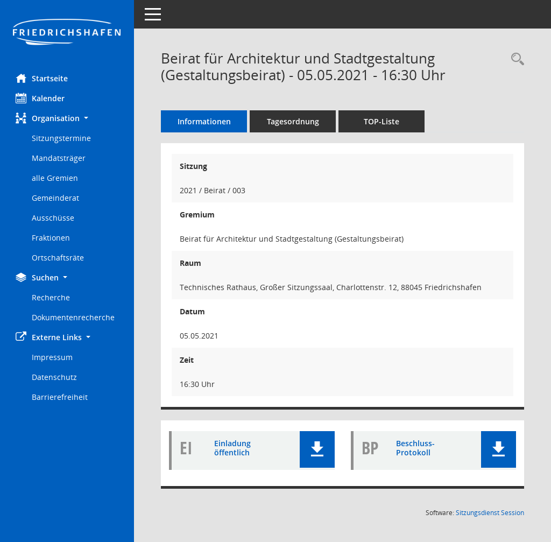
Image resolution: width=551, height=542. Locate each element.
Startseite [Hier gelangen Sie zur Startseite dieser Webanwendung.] (42, 78)
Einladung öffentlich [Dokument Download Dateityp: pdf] (233, 448)
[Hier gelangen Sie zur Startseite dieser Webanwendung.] (67, 33)
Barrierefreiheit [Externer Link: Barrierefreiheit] (60, 397)
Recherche (51, 297)
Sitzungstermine (61, 138)
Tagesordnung (293, 121)
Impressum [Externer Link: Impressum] (52, 357)
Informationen (204, 121)
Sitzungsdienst (490, 512)
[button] (67, 118)
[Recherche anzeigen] (515, 59)
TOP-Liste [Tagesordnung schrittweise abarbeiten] (382, 121)
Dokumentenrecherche (73, 317)
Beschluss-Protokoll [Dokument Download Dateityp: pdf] (415, 448)
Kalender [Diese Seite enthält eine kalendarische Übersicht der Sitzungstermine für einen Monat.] (40, 98)
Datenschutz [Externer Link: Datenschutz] (54, 377)
